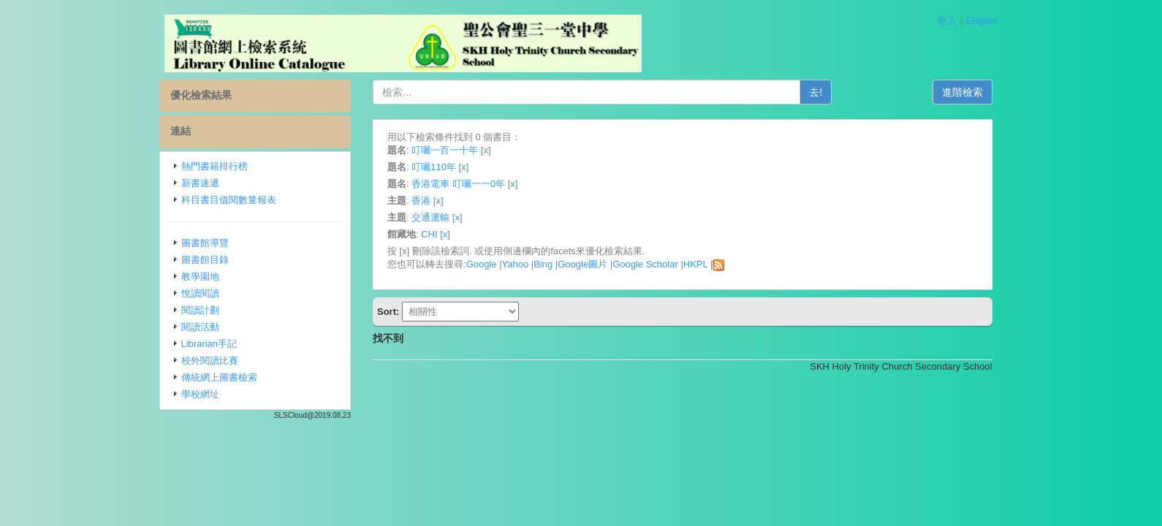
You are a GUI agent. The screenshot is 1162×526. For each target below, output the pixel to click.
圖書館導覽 (205, 242)
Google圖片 (582, 264)
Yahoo (515, 264)
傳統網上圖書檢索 (219, 377)
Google (481, 264)
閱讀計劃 (200, 310)
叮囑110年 (433, 166)
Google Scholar (645, 264)
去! (815, 92)
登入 (947, 20)
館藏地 (401, 234)
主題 (396, 200)
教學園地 (200, 276)
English (982, 20)
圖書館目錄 (205, 259)
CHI (429, 234)
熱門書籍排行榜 (214, 166)
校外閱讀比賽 (209, 360)
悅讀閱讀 (200, 293)
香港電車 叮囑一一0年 (458, 183)
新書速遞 (200, 183)
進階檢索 (962, 92)
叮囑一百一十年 (444, 150)
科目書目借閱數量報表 (228, 199)
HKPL (695, 264)
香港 (420, 200)
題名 (396, 150)
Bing (542, 264)
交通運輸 (430, 217)
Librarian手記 (209, 343)
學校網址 (200, 394)
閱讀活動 (200, 326)
